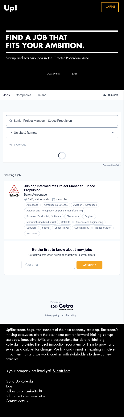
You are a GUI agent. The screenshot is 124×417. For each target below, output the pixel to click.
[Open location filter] (113, 145)
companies (23, 95)
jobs (6, 95)
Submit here (61, 371)
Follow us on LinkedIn (24, 391)
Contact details (17, 401)
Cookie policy (69, 315)
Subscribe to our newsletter (25, 396)
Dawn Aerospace (35, 195)
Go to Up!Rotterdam (20, 381)
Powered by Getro (112, 165)
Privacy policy (52, 315)
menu (109, 7)
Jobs (9, 386)
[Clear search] (113, 120)
